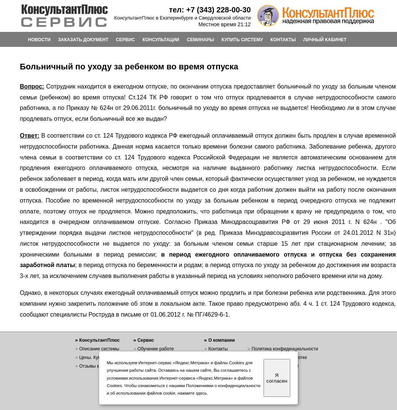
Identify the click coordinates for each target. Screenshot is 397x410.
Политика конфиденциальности (285, 348)
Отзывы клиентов (97, 366)
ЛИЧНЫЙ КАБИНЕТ (325, 39)
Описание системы (99, 348)
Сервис (146, 340)
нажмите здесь (192, 393)
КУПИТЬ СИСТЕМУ (242, 39)
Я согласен (277, 378)
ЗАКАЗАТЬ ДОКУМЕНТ (83, 39)
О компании (221, 340)
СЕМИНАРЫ (200, 39)
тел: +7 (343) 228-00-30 (210, 10)
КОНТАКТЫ (282, 39)
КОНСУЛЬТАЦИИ (160, 39)
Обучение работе (156, 348)
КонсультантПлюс (99, 340)
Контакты (218, 348)
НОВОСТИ (39, 39)
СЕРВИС (125, 39)
